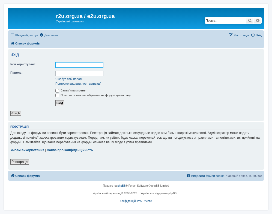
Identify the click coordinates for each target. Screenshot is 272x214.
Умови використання (27, 150)
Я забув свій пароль (69, 79)
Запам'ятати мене (70, 90)
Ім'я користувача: (23, 64)
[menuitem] (48, 35)
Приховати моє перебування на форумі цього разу (93, 95)
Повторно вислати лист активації (78, 83)
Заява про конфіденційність (70, 150)
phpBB (122, 185)
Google (15, 113)
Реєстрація (19, 162)
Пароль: (16, 72)
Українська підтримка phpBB (159, 193)
